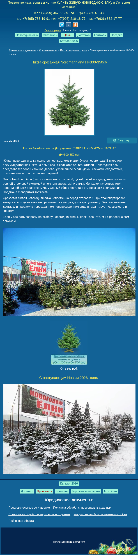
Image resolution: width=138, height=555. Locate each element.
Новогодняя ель (106, 165)
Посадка (116, 35)
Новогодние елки (27, 35)
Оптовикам (50, 35)
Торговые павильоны (86, 491)
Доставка (83, 35)
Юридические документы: (69, 500)
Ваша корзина (53, 30)
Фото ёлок (110, 491)
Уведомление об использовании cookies (100, 514)
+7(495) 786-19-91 (36, 18)
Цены (67, 35)
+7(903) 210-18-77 (72, 18)
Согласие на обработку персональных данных (39, 514)
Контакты (100, 35)
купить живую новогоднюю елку (84, 2)
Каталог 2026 (69, 40)
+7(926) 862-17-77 (108, 18)
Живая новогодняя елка (19, 160)
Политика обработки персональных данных (82, 507)
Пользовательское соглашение (29, 507)
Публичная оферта (21, 520)
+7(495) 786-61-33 (90, 13)
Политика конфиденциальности (69, 542)
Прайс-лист (44, 491)
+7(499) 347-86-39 (54, 13)
